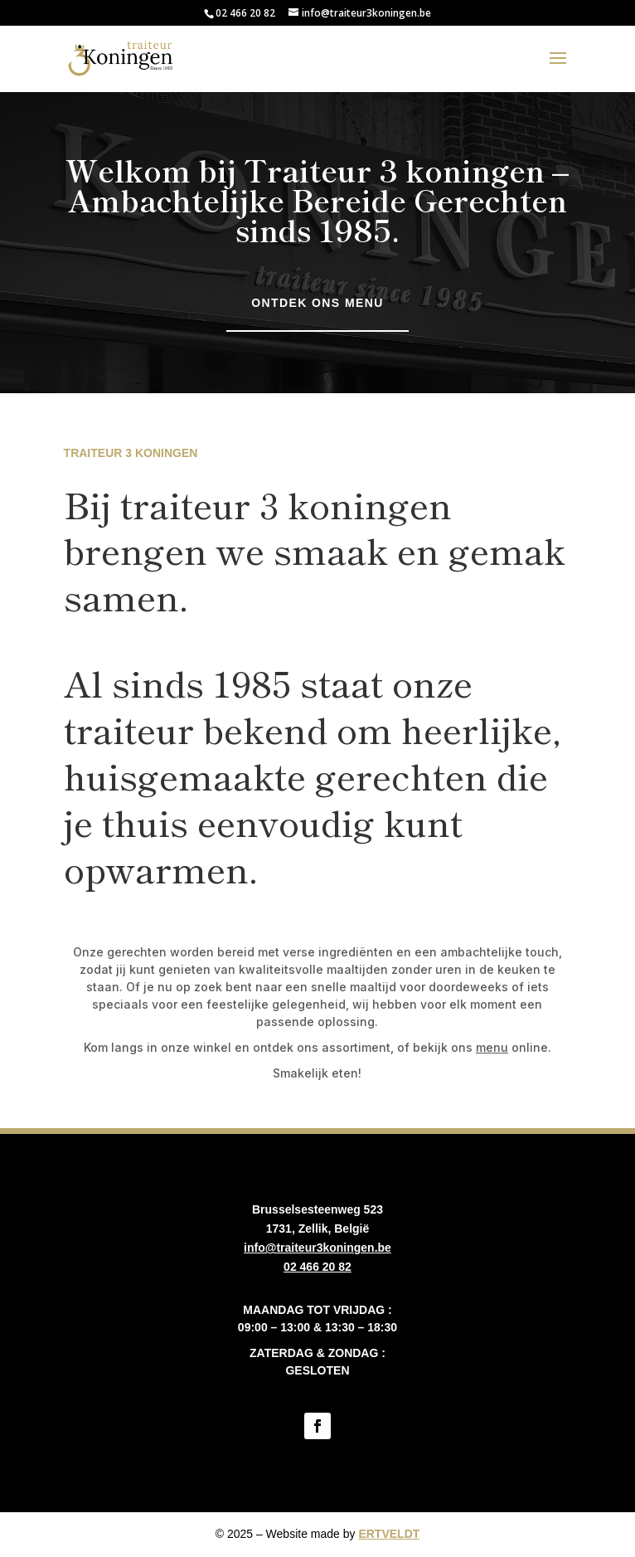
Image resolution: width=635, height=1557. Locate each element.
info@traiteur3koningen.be (317, 1247)
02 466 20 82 (245, 13)
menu (492, 1047)
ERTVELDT (388, 1533)
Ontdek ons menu (317, 302)
